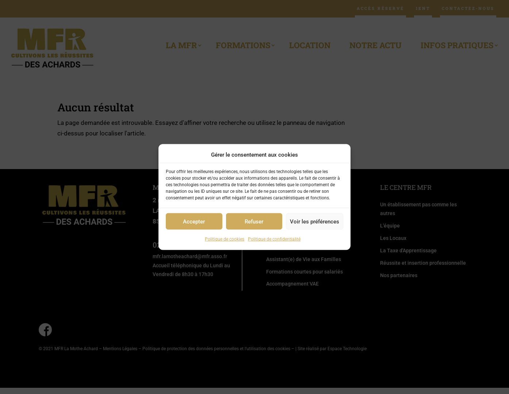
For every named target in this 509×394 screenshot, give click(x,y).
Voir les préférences (314, 221)
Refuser (254, 221)
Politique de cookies (224, 239)
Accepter (194, 221)
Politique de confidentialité (274, 239)
